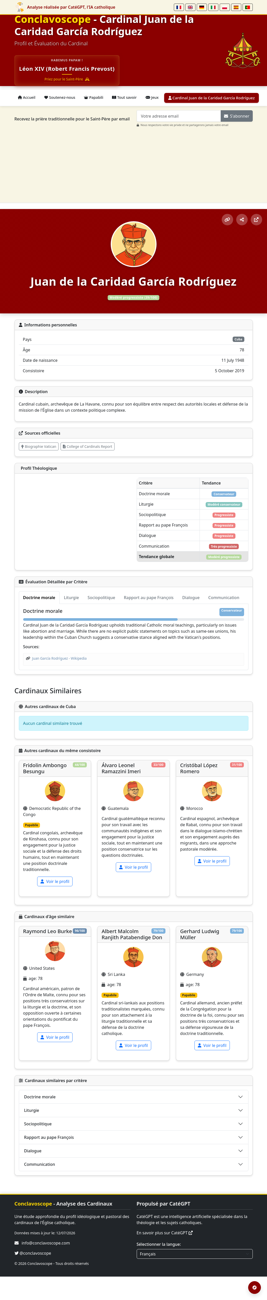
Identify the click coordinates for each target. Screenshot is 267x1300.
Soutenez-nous (63, 97)
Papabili (99, 97)
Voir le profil (54, 905)
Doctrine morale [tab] (39, 621)
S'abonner (236, 116)
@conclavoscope (33, 1276)
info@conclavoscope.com (46, 1266)
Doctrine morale (40, 1120)
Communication (39, 1187)
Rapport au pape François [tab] (148, 621)
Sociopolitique (38, 1147)
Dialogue (32, 1174)
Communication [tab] (223, 621)
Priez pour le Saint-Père (68, 79)
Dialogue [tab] (191, 621)
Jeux (162, 97)
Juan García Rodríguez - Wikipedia (59, 681)
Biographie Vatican (38, 446)
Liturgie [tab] (71, 621)
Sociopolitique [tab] (101, 621)
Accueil (28, 97)
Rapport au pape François (49, 1160)
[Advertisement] (137, 163)
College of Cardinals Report (87, 446)
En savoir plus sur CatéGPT (165, 1256)
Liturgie (31, 1133)
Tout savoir (132, 97)
